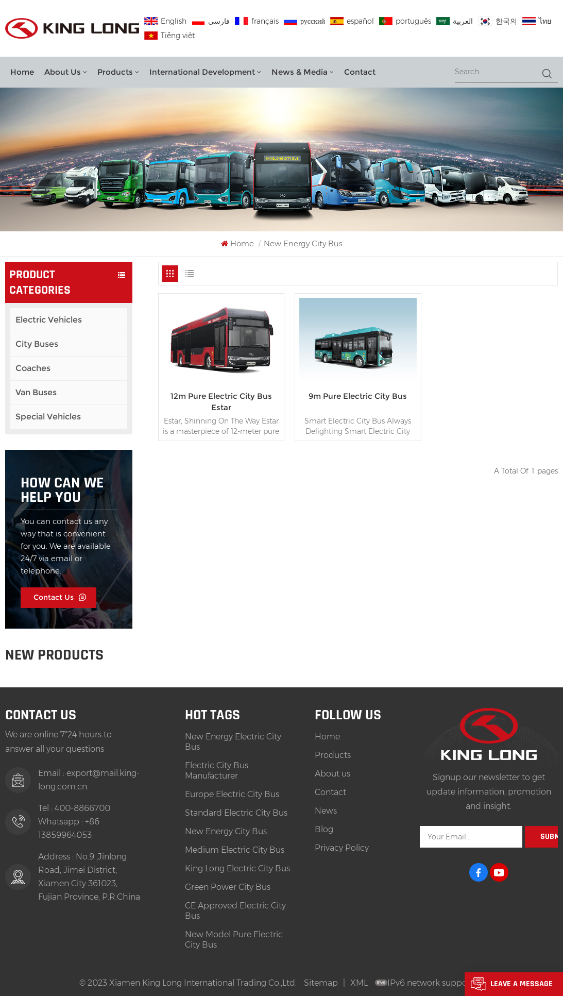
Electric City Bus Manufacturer (216, 771)
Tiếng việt (169, 35)
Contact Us (53, 597)
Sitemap (321, 983)
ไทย (536, 21)
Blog (324, 829)
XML (359, 983)
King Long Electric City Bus (237, 868)
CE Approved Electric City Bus (235, 911)
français (257, 21)
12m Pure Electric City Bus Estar (221, 401)
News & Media (299, 72)
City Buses (36, 344)
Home (22, 72)
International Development (202, 72)
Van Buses (36, 392)
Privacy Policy (342, 848)
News (326, 811)
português (405, 21)
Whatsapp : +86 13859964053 (68, 828)
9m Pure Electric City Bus (358, 396)
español (352, 21)
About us (62, 72)
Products (115, 72)
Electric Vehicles (48, 320)
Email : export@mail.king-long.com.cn (89, 779)
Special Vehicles (48, 416)
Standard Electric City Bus (236, 813)
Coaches (32, 368)
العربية (454, 21)
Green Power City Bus (227, 887)
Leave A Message (521, 983)
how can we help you (62, 490)
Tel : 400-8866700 (74, 808)
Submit (549, 836)
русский (304, 21)
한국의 (497, 21)
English (165, 21)
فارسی (211, 21)
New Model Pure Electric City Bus (234, 940)
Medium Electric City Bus (234, 850)
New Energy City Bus (226, 831)
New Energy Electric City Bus (233, 742)
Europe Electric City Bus (232, 794)
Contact (360, 72)
